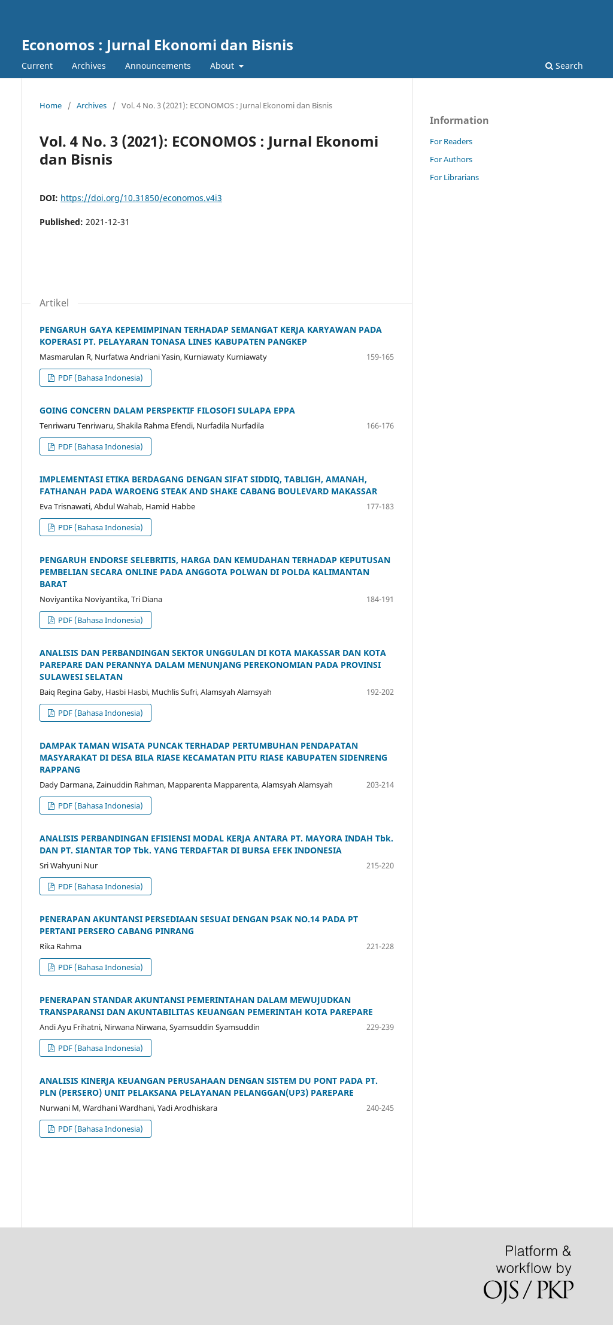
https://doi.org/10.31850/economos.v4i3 (141, 197)
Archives (89, 65)
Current (37, 65)
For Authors (451, 159)
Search (564, 65)
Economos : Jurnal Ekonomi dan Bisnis (157, 44)
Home (51, 105)
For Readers (451, 141)
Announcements (158, 65)
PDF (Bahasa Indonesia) (99, 377)
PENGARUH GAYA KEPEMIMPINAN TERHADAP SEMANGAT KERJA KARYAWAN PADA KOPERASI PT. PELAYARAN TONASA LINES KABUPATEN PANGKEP (211, 335)
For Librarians (454, 177)
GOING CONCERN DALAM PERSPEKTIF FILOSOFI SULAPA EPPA (167, 410)
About (223, 65)
